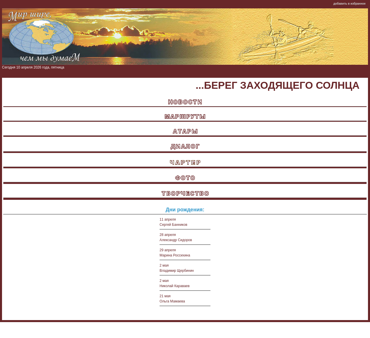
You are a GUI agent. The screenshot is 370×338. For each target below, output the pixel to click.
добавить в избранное (349, 3)
